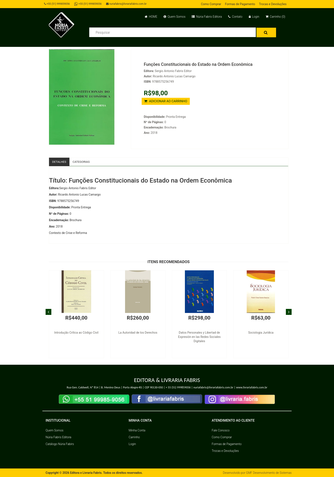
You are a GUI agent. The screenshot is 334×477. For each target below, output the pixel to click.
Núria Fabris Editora (207, 16)
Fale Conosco (221, 430)
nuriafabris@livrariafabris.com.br (127, 3)
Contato (235, 16)
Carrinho (134, 437)
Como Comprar (211, 4)
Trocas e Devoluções (272, 4)
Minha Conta (137, 430)
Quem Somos (174, 16)
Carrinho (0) (275, 16)
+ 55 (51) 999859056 (178, 387)
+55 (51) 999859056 (57, 3)
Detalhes (59, 161)
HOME (151, 16)
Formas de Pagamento (240, 4)
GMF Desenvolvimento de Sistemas (268, 472)
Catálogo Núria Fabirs (60, 444)
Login (254, 16)
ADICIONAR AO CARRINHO (165, 101)
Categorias (82, 161)
